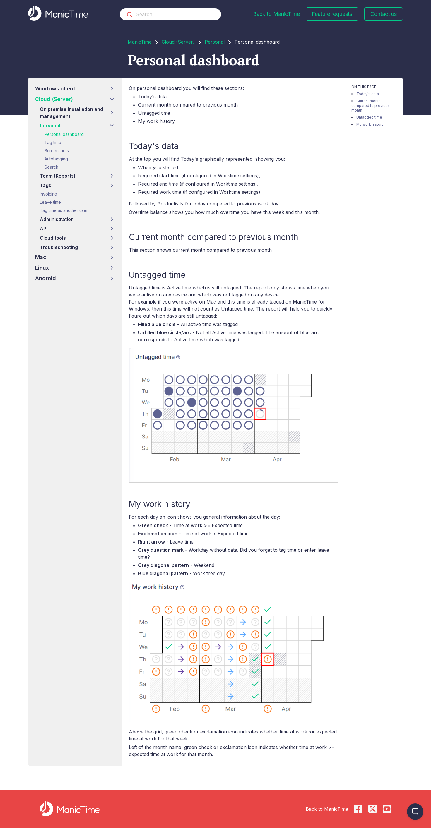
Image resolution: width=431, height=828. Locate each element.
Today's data (367, 94)
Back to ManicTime (276, 14)
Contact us (383, 14)
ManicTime (140, 42)
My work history (370, 124)
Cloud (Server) (178, 42)
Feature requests (332, 14)
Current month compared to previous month (370, 105)
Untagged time (369, 117)
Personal (215, 42)
